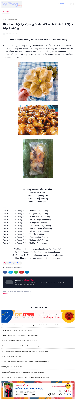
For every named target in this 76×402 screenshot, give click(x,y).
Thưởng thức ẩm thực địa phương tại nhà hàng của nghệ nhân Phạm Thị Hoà (22, 372)
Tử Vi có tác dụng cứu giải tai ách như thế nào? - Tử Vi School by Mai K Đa (22, 346)
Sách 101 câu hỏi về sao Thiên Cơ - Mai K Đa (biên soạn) (17, 330)
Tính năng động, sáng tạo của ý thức (11, 367)
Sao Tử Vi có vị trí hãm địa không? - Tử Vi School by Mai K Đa (19, 340)
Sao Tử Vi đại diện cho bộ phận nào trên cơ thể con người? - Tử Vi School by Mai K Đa (25, 351)
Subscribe (60, 4)
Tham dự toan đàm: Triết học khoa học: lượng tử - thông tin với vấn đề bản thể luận (25, 377)
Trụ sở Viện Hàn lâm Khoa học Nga (11, 356)
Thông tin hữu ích (12, 19)
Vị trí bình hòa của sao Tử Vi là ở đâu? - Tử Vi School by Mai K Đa (20, 335)
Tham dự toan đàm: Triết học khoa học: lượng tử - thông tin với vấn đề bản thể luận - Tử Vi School (29, 325)
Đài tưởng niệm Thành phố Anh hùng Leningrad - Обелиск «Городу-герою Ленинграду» (25, 361)
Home (4, 19)
